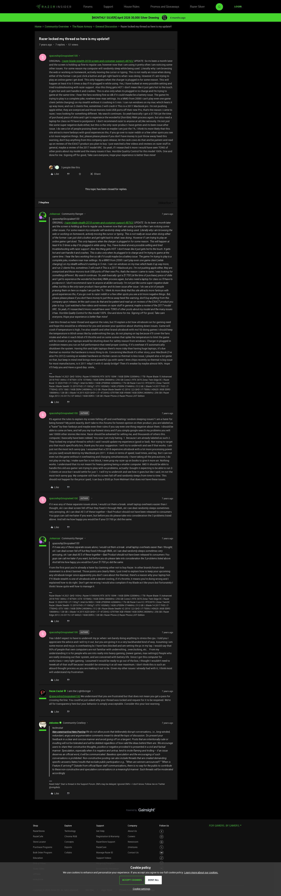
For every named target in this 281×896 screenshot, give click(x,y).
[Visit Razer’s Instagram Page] (161, 837)
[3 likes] (64, 167)
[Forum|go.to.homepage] (53, 6)
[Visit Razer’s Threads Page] (161, 842)
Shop (35, 825)
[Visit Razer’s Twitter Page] (161, 847)
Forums (88, 6)
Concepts (69, 841)
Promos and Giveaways (165, 6)
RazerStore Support (105, 841)
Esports (68, 847)
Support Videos (103, 857)
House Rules (131, 6)
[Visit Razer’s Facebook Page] (161, 831)
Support (108, 6)
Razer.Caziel (56, 691)
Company (132, 825)
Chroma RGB (71, 836)
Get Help (100, 830)
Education (38, 857)
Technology (70, 830)
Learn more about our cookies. (201, 872)
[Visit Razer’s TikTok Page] (161, 858)
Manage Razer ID (104, 852)
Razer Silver (197, 6)
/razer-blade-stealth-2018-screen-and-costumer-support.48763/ (98, 61)
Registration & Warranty (107, 836)
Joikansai (54, 213)
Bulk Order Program (42, 852)
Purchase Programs (42, 847)
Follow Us (164, 825)
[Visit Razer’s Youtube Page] (161, 852)
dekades (54, 722)
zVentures (132, 847)
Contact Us (133, 852)
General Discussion (106, 26)
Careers (131, 836)
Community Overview (57, 26)
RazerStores (39, 830)
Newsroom (133, 841)
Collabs (68, 852)
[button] (238, 6)
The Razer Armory (82, 26)
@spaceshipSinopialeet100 (64, 696)
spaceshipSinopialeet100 (63, 55)
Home (38, 26)
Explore (68, 825)
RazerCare (101, 847)
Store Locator (39, 841)
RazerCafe (38, 836)
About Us (132, 830)
